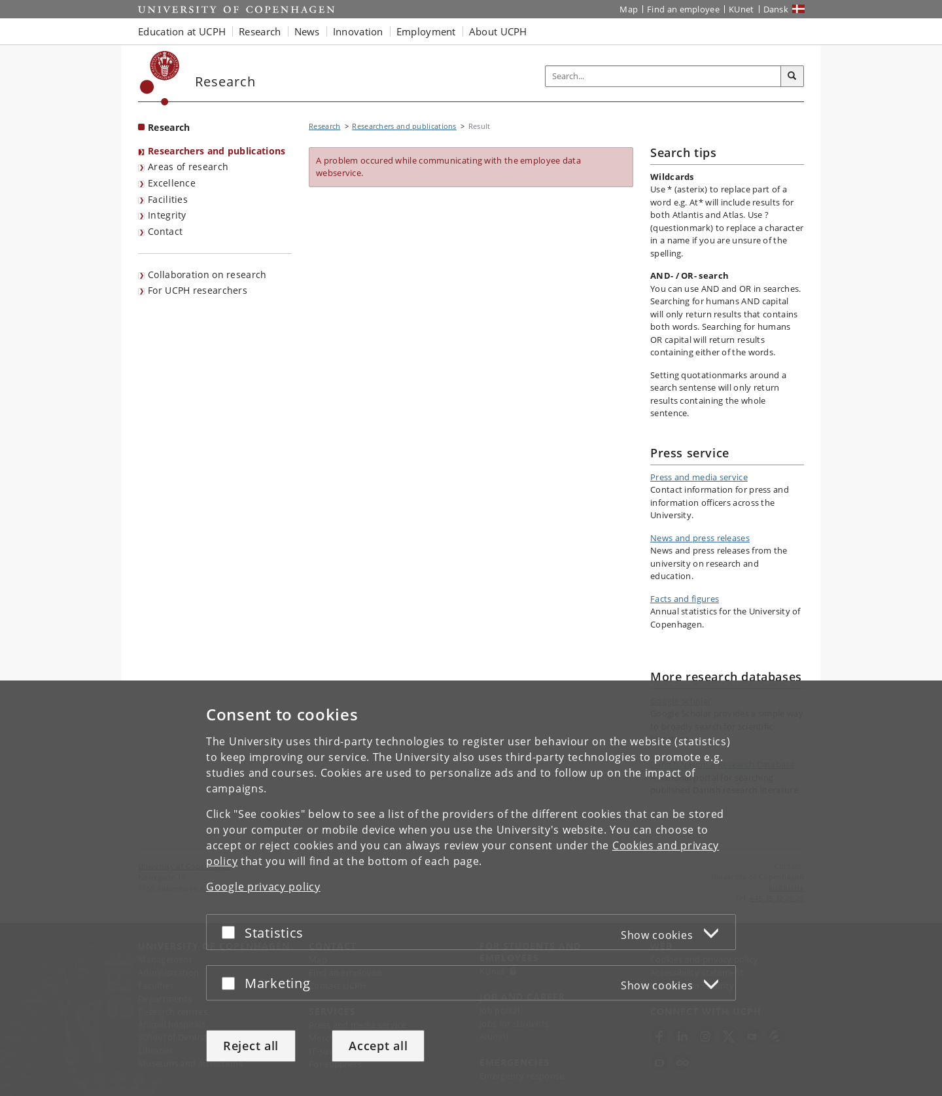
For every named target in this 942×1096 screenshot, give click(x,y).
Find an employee (683, 9)
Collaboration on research (207, 274)
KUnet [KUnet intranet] (741, 9)
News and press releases (700, 538)
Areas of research (188, 166)
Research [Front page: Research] (169, 127)
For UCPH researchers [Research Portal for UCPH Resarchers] (197, 290)
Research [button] (260, 31)
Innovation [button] (358, 31)
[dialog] (471, 888)
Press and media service (699, 477)
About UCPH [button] (498, 31)
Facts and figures (684, 599)
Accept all (378, 1045)
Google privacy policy (263, 886)
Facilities (168, 199)
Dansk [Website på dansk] (776, 9)
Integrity (167, 215)
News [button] (307, 31)
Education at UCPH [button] (182, 31)
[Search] (792, 76)
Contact (165, 231)
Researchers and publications (216, 151)
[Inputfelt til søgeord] (663, 76)
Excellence (172, 183)
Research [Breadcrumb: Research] (324, 126)
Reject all (251, 1045)
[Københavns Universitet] (160, 78)
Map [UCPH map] (628, 9)
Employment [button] (426, 31)
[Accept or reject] (231, 932)
